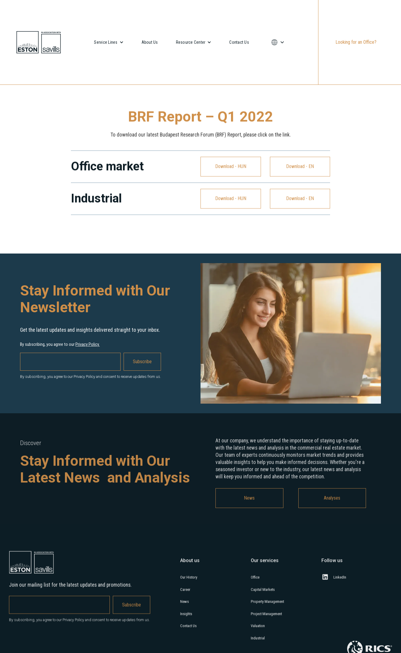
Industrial (258, 641)
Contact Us (239, 42)
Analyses (332, 501)
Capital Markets (263, 593)
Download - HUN (230, 166)
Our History (188, 580)
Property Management (267, 605)
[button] (108, 42)
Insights (186, 617)
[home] (38, 42)
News (249, 501)
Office (255, 580)
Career (185, 593)
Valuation (258, 629)
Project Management (266, 617)
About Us (150, 42)
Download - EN (300, 166)
